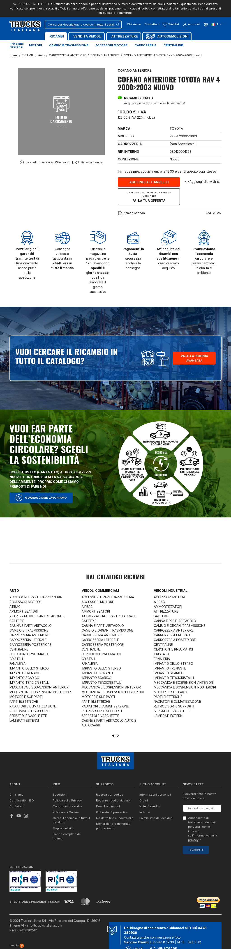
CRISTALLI (16, 659)
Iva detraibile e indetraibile (114, 818)
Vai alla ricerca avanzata (194, 358)
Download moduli (108, 806)
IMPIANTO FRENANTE (25, 673)
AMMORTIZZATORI (23, 611)
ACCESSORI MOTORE (25, 602)
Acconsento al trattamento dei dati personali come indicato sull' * (202, 829)
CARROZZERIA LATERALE (28, 640)
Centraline (173, 45)
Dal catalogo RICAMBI (115, 577)
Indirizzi (144, 812)
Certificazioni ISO (21, 800)
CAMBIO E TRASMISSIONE (28, 630)
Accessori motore (111, 45)
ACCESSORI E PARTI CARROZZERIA (35, 597)
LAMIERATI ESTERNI (24, 720)
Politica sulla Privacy (67, 800)
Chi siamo (134, 24)
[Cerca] (83, 24)
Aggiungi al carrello (149, 182)
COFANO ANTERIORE (135, 70)
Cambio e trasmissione (68, 45)
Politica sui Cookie (66, 812)
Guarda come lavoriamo (41, 497)
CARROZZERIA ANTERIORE (29, 635)
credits (16, 945)
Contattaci (152, 24)
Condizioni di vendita (67, 806)
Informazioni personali (155, 794)
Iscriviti (196, 849)
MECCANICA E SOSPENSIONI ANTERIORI (39, 687)
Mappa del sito (63, 828)
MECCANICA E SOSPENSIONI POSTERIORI (40, 692)
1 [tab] (113, 735)
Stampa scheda (131, 213)
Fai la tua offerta (149, 196)
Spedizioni (60, 794)
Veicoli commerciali (100, 590)
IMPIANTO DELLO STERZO (29, 668)
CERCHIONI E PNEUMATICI (29, 654)
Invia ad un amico (87, 162)
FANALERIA (17, 663)
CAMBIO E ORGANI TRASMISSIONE (107, 630)
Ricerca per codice (109, 794)
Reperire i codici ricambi (113, 800)
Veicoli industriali (171, 590)
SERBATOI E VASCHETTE (28, 716)
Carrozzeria (145, 45)
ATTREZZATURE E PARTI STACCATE (36, 616)
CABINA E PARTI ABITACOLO (30, 625)
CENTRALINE (18, 649)
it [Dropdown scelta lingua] (216, 24)
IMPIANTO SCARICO (24, 678)
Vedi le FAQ (214, 213)
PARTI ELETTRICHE (23, 701)
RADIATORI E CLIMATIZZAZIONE (33, 706)
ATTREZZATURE (166, 611)
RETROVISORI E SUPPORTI (29, 711)
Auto (14, 590)
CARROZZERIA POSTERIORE (30, 644)
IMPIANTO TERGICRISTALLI (29, 682)
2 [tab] (118, 735)
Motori (35, 45)
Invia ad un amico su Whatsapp (44, 162)
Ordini (143, 800)
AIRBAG (15, 606)
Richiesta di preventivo (112, 812)
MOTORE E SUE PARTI (26, 697)
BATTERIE (16, 621)
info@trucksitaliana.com (44, 925)
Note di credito (149, 806)
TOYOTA (176, 128)
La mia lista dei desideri (156, 818)
